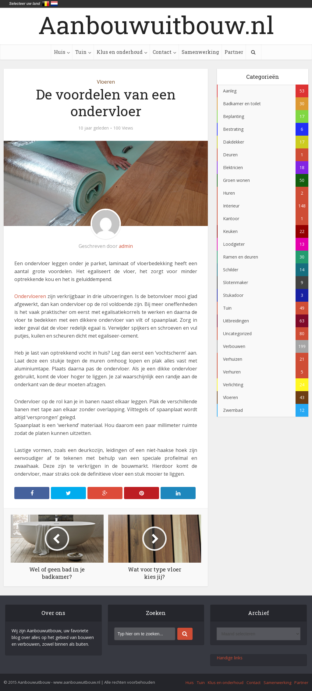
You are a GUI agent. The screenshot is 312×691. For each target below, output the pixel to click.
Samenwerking (200, 52)
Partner (234, 52)
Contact (162, 52)
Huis (59, 52)
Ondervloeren (30, 296)
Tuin (81, 52)
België (45, 3)
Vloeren (106, 81)
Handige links (230, 658)
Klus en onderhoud (120, 52)
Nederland (54, 3)
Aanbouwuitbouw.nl (156, 24)
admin (126, 246)
